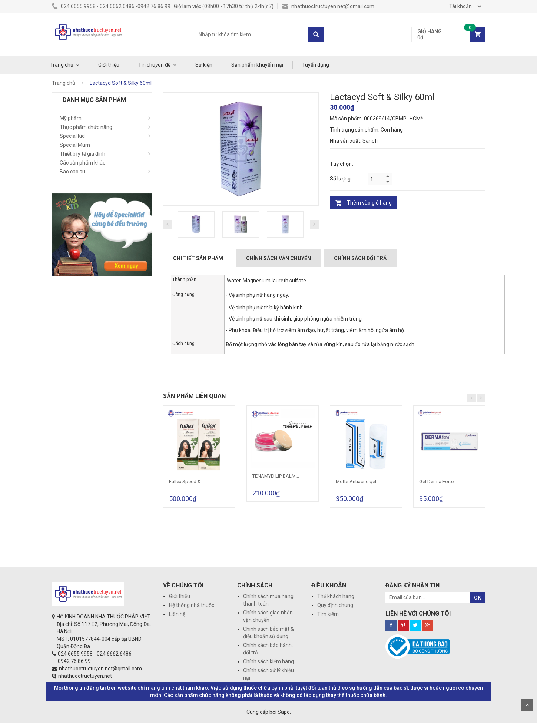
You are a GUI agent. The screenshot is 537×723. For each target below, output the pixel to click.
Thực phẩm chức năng (86, 127)
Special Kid (72, 136)
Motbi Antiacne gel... (357, 481)
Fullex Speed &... (186, 481)
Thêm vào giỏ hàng (369, 203)
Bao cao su (72, 172)
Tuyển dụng (315, 65)
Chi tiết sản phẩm (198, 258)
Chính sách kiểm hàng (268, 661)
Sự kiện (203, 65)
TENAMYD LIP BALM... (275, 476)
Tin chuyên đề (154, 65)
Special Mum (75, 145)
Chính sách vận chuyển (278, 258)
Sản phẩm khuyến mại (257, 65)
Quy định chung (335, 605)
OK (477, 598)
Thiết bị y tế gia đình (82, 154)
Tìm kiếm (328, 614)
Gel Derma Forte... (438, 481)
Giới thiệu (108, 65)
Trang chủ (61, 65)
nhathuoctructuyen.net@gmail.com (328, 6)
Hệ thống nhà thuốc (191, 605)
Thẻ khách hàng (335, 596)
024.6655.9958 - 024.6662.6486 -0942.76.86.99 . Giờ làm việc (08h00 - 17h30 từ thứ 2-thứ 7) (163, 6)
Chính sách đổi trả (360, 258)
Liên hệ (177, 614)
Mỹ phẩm (71, 118)
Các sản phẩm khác (82, 163)
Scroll (527, 705)
